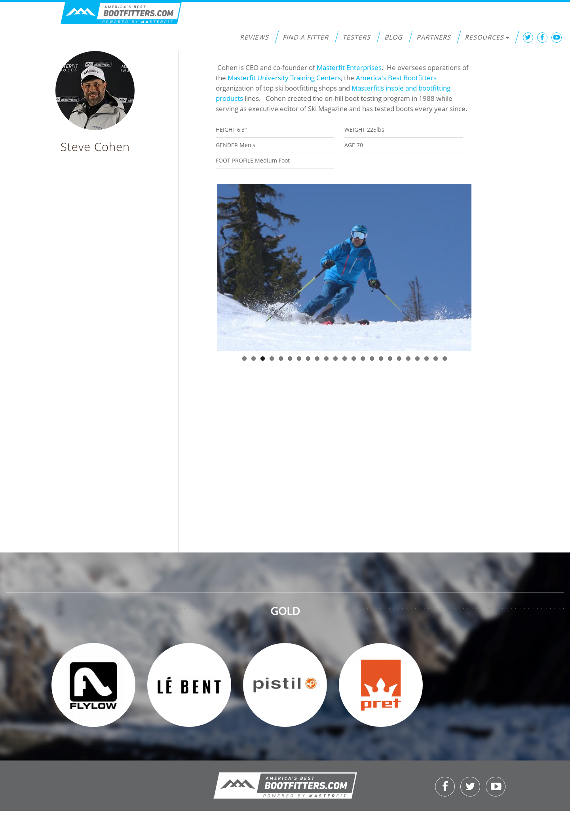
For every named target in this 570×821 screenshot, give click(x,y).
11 (335, 358)
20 (417, 358)
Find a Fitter (306, 37)
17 (390, 358)
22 (435, 358)
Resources (487, 37)
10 (326, 358)
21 (426, 358)
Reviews (254, 37)
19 (408, 358)
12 (344, 358)
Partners (433, 37)
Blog (393, 37)
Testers (356, 37)
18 (399, 358)
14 (363, 358)
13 (354, 358)
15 (372, 358)
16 (381, 358)
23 (445, 358)
